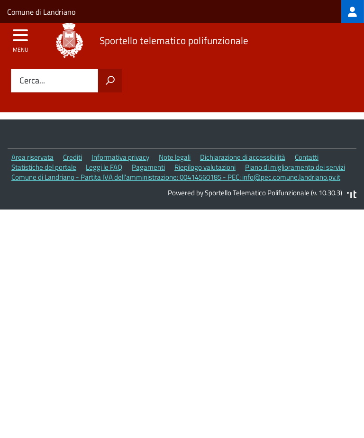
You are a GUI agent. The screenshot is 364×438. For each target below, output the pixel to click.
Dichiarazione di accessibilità (242, 157)
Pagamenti (148, 167)
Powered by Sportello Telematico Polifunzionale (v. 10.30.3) (255, 192)
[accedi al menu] (20, 38)
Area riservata (32, 157)
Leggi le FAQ (104, 167)
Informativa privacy (120, 157)
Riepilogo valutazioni (205, 167)
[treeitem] (352, 11)
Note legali (175, 157)
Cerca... (32, 81)
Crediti (72, 157)
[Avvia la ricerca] (110, 80)
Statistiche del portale (43, 167)
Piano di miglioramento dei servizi (295, 167)
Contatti (306, 157)
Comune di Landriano (41, 12)
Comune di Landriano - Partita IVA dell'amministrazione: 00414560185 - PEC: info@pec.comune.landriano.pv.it (175, 177)
